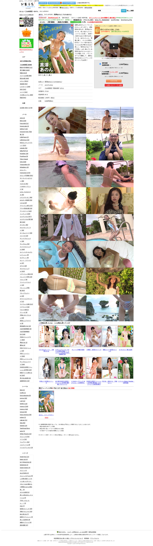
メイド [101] (23, 92)
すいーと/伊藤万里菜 (78, 349)
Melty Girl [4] (24, 459)
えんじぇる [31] (24, 436)
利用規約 (86, 538)
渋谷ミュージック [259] (24, 355)
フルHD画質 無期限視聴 (110, 73)
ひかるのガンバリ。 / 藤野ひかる (46, 350)
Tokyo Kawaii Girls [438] (24, 160)
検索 (99, 10)
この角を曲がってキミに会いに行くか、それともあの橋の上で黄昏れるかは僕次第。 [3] (26, 484)
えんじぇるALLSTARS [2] (24, 472)
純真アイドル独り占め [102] (26, 374)
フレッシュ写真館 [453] (24, 289)
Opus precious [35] (25, 414)
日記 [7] (22, 506)
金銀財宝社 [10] (24, 381)
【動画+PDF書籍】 (63, 22)
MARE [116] (23, 404)
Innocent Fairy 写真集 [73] (26, 133)
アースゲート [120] (26, 211)
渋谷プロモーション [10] (25, 349)
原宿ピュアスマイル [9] (25, 322)
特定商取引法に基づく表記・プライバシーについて (68, 538)
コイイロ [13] (24, 236)
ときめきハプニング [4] (25, 188)
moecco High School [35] (24, 410)
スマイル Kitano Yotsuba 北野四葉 (126, 382)
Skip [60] (22, 423)
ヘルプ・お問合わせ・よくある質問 (77, 532)
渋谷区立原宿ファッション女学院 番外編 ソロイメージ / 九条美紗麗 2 (93, 383)
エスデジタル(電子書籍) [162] (26, 221)
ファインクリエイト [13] (25, 284)
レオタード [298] (25, 86)
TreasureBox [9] (25, 164)
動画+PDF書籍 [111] (26, 67)
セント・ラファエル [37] (25, 262)
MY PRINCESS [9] (25, 462)
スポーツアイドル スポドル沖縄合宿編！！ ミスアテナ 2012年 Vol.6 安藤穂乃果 (62, 352)
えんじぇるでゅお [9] (26, 476)
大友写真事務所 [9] (25, 329)
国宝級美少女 (77, 20)
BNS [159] (23, 121)
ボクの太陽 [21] (24, 492)
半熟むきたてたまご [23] (25, 316)
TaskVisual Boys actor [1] (25, 430)
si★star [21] (23, 420)
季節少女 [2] (23, 342)
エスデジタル (115, 20)
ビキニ (62, 88)
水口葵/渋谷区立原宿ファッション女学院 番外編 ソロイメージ (62, 383)
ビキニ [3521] (24, 81)
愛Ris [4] (22, 345)
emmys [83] (23, 398)
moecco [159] (24, 406)
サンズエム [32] (24, 244)
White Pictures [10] (25, 434)
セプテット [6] (24, 257)
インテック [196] (25, 214)
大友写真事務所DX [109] (24, 333)
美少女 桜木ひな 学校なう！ (109, 382)
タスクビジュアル (126, 20)
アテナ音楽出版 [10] (26, 208)
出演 (41, 81)
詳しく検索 (130, 10)
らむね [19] (23, 203)
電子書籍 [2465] (25, 70)
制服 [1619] (23, 73)
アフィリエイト (94, 538)
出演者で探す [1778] (26, 108)
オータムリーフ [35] (26, 233)
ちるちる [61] (24, 184)
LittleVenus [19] (24, 140)
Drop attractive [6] (25, 395)
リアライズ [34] (24, 307)
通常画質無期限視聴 (106, 64)
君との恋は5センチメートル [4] (26, 496)
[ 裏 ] (49, 75)
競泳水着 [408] (24, 78)
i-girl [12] (22, 401)
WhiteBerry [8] (24, 167)
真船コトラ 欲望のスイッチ (110, 350)
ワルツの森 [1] (24, 309)
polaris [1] (23, 417)
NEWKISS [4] (24, 465)
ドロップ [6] (23, 279)
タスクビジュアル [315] (24, 270)
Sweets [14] (23, 425)
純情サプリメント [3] (26, 517)
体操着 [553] (23, 84)
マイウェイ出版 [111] (26, 304)
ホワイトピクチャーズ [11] (26, 300)
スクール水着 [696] (26, 75)
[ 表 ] (44, 75)
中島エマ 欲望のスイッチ (46, 382)
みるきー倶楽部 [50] (26, 200)
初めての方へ (64, 7)
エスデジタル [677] (26, 216)
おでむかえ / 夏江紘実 (125, 349)
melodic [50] (23, 148)
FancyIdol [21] (24, 123)
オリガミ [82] (24, 225)
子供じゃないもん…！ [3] (24, 502)
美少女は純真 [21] (25, 378)
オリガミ (42, 22)
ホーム (21, 11)
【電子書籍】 (51, 22)
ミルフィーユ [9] (25, 445)
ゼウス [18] (23, 266)
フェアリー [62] (24, 442)
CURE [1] (23, 393)
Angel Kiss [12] (24, 457)
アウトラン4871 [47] (26, 205)
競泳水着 (56, 88)
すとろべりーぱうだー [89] (26, 179)
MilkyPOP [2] (24, 151)
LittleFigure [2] (24, 137)
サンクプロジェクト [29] (25, 240)
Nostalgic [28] (24, 153)
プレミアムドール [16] (24, 294)
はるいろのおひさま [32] (25, 193)
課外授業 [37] (24, 525)
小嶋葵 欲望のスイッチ (93, 349)
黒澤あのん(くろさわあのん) (53, 81)
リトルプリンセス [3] (26, 447)
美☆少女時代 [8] (25, 519)
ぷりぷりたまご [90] (26, 197)
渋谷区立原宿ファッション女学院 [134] (26, 368)
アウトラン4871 (88, 20)
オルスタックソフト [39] (25, 229)
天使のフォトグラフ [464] (25, 338)
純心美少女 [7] (24, 514)
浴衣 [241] (23, 89)
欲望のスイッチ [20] (26, 509)
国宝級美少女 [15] (25, 326)
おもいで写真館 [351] (26, 175)
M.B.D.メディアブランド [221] (26, 144)
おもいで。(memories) (102, 20)
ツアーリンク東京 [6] (26, 274)
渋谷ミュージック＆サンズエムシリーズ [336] (26, 361)
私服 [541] (23, 97)
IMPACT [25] (24, 129)
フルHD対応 (28, 11)
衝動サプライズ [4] (25, 522)
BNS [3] (22, 390)
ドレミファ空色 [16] (26, 277)
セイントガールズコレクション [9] (26, 253)
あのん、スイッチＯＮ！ (46, 415)
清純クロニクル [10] (26, 511)
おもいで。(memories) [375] (25, 171)
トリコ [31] (23, 439)
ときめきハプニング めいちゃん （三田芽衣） (78, 382)
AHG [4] (22, 118)
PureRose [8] (24, 156)
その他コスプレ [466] (26, 95)
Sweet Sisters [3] (25, 467)
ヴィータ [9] (23, 312)
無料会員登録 (88, 7)
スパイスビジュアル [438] (25, 248)
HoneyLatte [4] (24, 126)
